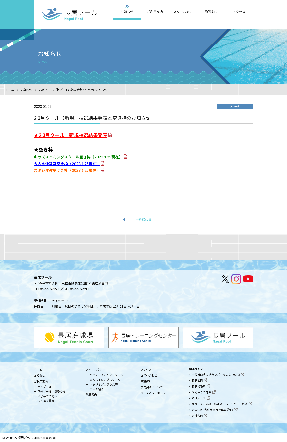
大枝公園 (197, 415)
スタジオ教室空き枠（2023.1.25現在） (67, 170)
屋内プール (45, 386)
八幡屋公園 (199, 398)
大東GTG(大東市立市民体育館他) (212, 409)
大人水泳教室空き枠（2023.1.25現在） (67, 164)
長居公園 (197, 380)
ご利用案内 (155, 12)
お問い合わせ (149, 375)
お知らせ (127, 12)
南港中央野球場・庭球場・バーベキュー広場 (220, 404)
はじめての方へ (47, 396)
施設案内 (211, 12)
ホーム (10, 89)
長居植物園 (199, 386)
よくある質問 (46, 400)
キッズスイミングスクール (106, 375)
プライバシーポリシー (154, 393)
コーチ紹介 (97, 389)
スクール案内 (183, 12)
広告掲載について (152, 387)
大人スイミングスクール (105, 379)
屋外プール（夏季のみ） (53, 391)
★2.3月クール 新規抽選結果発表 (70, 135)
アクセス (239, 12)
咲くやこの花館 (201, 392)
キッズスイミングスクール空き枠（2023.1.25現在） (78, 157)
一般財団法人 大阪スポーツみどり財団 (216, 374)
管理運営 (146, 381)
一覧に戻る (143, 219)
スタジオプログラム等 (104, 384)
